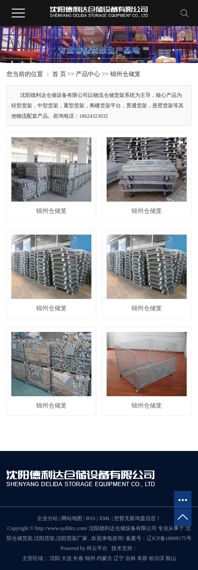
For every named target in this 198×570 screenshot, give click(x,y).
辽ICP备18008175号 (169, 538)
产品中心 (88, 74)
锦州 (90, 558)
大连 (66, 558)
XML (104, 518)
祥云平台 (97, 548)
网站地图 (72, 518)
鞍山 (171, 558)
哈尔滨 (156, 558)
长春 (78, 558)
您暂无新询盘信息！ (137, 518)
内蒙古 (104, 558)
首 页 (59, 74)
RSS (90, 518)
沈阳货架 (44, 538)
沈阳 (55, 558)
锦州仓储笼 (125, 74)
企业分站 (47, 518)
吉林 (130, 558)
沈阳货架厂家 (71, 538)
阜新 (142, 558)
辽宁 (119, 558)
